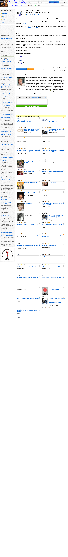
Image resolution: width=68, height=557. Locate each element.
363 (19, 222)
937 (19, 127)
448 (43, 296)
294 (19, 243)
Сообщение (36, 14)
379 (43, 243)
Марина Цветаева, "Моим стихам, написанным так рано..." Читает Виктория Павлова (7, 133)
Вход (50, 2)
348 (19, 264)
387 (43, 264)
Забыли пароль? (63, 5)
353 (43, 307)
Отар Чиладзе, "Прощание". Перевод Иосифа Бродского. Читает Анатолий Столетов (6, 38)
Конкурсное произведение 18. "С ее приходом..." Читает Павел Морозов (7, 69)
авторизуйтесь (44, 97)
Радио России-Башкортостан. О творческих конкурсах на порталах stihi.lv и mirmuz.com (7, 215)
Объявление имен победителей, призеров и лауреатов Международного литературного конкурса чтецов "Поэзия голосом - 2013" (7, 200)
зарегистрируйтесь (35, 97)
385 (43, 180)
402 (43, 201)
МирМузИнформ (63, 2)
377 (19, 201)
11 (49, 180)
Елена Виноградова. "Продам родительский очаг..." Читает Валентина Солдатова (7, 95)
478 (43, 148)
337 (43, 254)
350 (43, 222)
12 (49, 201)
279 (19, 307)
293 (19, 317)
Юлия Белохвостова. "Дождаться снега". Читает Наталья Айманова (7, 86)
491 (19, 148)
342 (19, 254)
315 (43, 275)
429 (43, 169)
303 (19, 275)
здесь (24, 23)
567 (43, 127)
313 (43, 233)
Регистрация (55, 2)
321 (19, 233)
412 (19, 169)
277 (19, 296)
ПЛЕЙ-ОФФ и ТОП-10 (33, 27)
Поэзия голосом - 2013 (6, 10)
